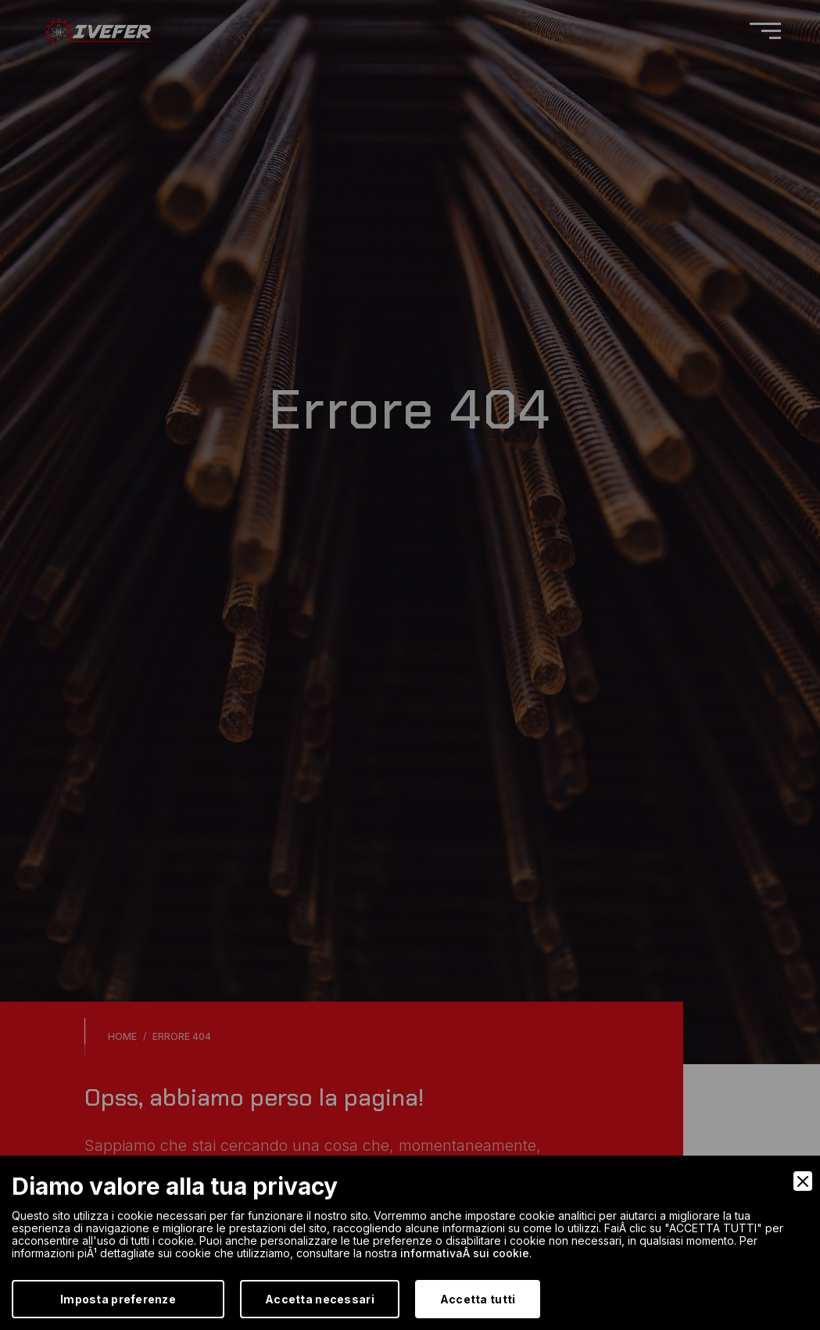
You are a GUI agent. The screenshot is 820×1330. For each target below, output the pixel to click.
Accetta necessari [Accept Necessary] (319, 1299)
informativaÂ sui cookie (464, 1253)
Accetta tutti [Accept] (478, 1299)
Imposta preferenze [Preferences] (118, 1299)
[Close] (802, 1181)
